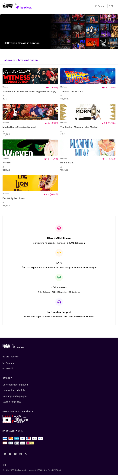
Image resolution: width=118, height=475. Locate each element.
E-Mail (9, 368)
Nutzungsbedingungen (15, 395)
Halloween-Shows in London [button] (20, 59)
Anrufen (10, 363)
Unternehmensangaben (15, 384)
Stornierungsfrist (12, 401)
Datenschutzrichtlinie (14, 390)
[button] (30, 84)
